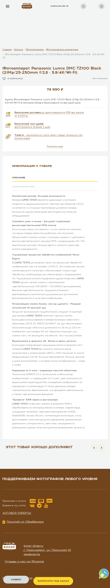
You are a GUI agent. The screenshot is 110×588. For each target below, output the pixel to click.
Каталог (18, 49)
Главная (7, 49)
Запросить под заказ (53, 581)
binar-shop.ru (33, 545)
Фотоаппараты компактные (62, 49)
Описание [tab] (19, 177)
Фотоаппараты (35, 49)
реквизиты (32, 554)
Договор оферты (16, 512)
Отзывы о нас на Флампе (24, 561)
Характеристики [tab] (24, 186)
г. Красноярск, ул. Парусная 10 (47, 550)
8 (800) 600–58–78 (59, 6)
